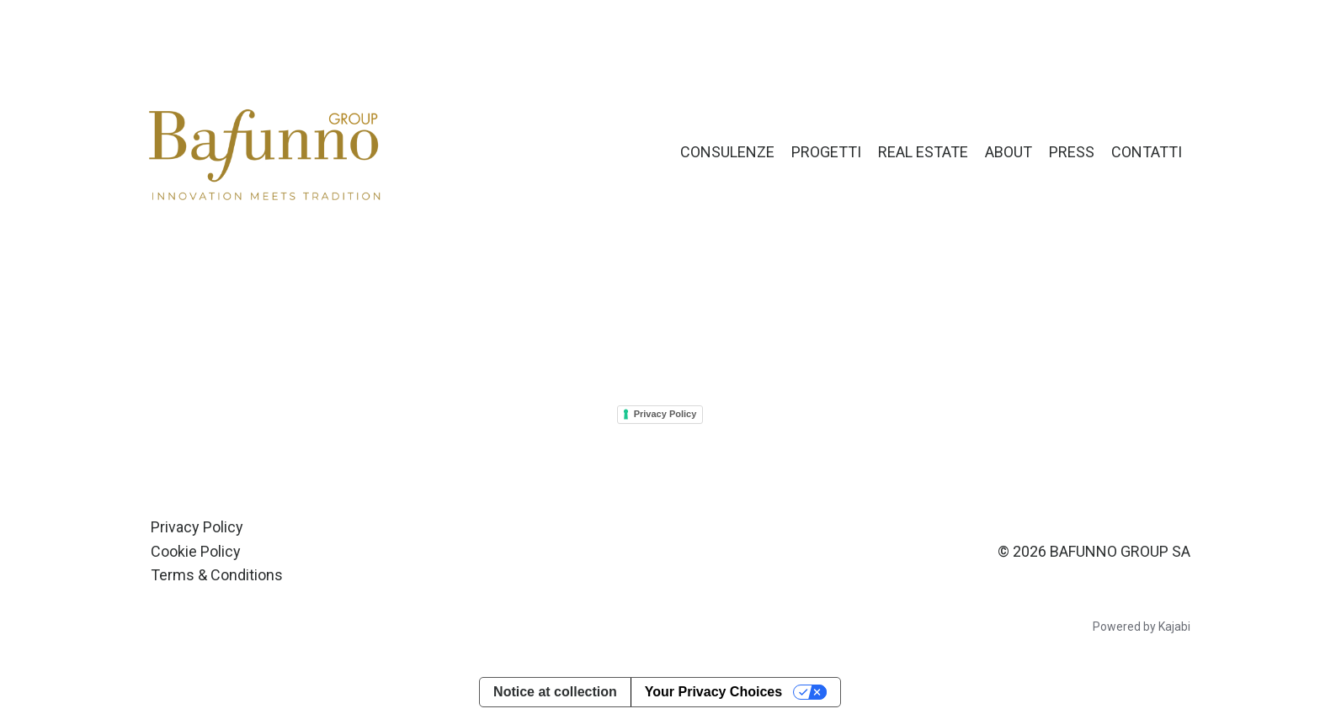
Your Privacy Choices (713, 692)
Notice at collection (555, 692)
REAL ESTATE (923, 152)
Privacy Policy (665, 414)
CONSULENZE (727, 152)
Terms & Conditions (217, 575)
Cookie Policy (196, 551)
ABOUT (1008, 152)
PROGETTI (826, 152)
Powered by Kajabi (1141, 626)
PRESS (1071, 152)
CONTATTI (1146, 152)
